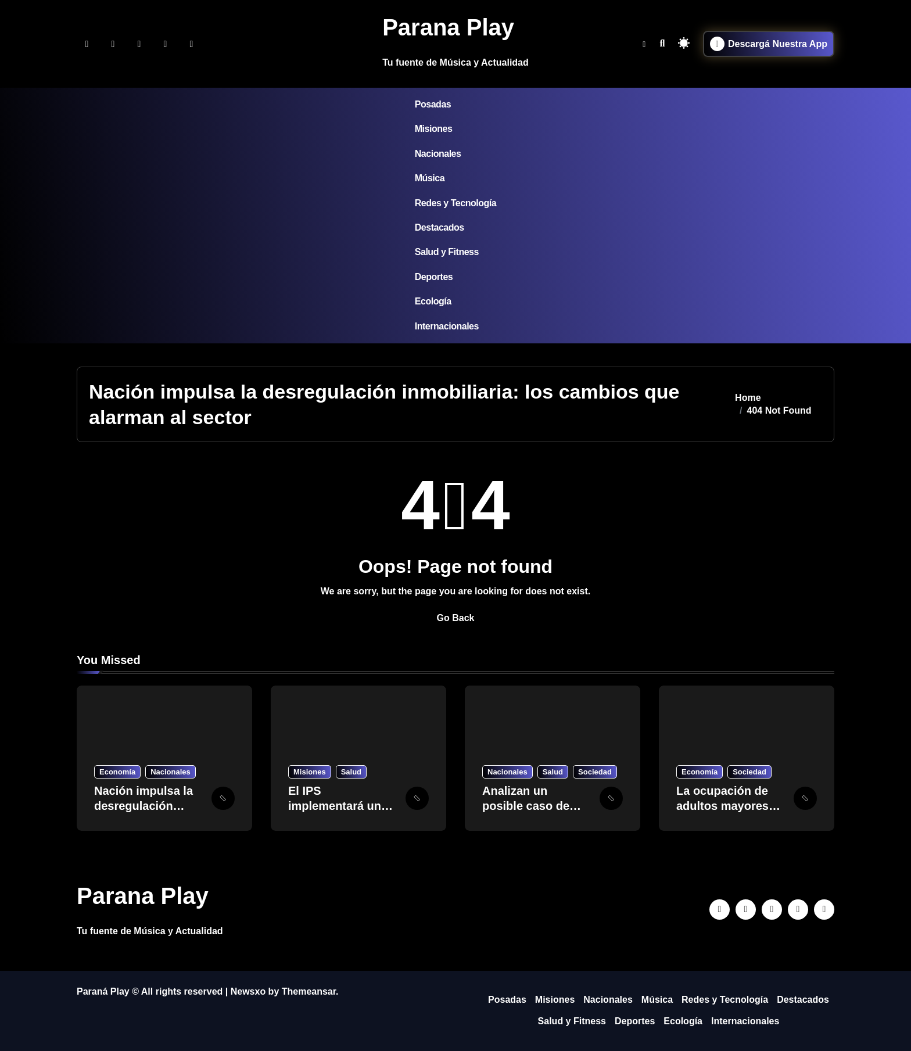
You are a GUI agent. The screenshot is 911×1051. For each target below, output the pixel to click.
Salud (351, 771)
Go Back (456, 618)
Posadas (433, 104)
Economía (117, 771)
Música (429, 178)
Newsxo (248, 991)
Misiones (434, 129)
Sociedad (595, 771)
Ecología (433, 301)
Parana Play (448, 27)
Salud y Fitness (447, 252)
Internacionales (447, 326)
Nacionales (438, 154)
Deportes (434, 277)
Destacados (439, 227)
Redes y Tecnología (455, 203)
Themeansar (309, 991)
